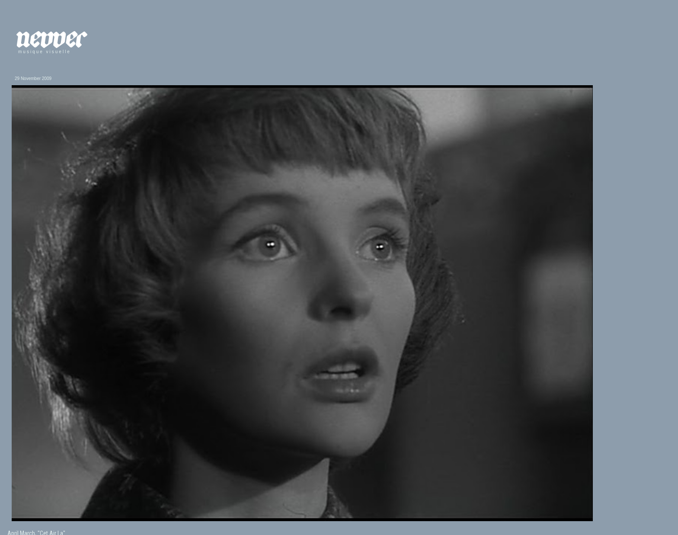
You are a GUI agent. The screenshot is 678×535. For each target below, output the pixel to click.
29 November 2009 (33, 78)
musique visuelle (44, 51)
